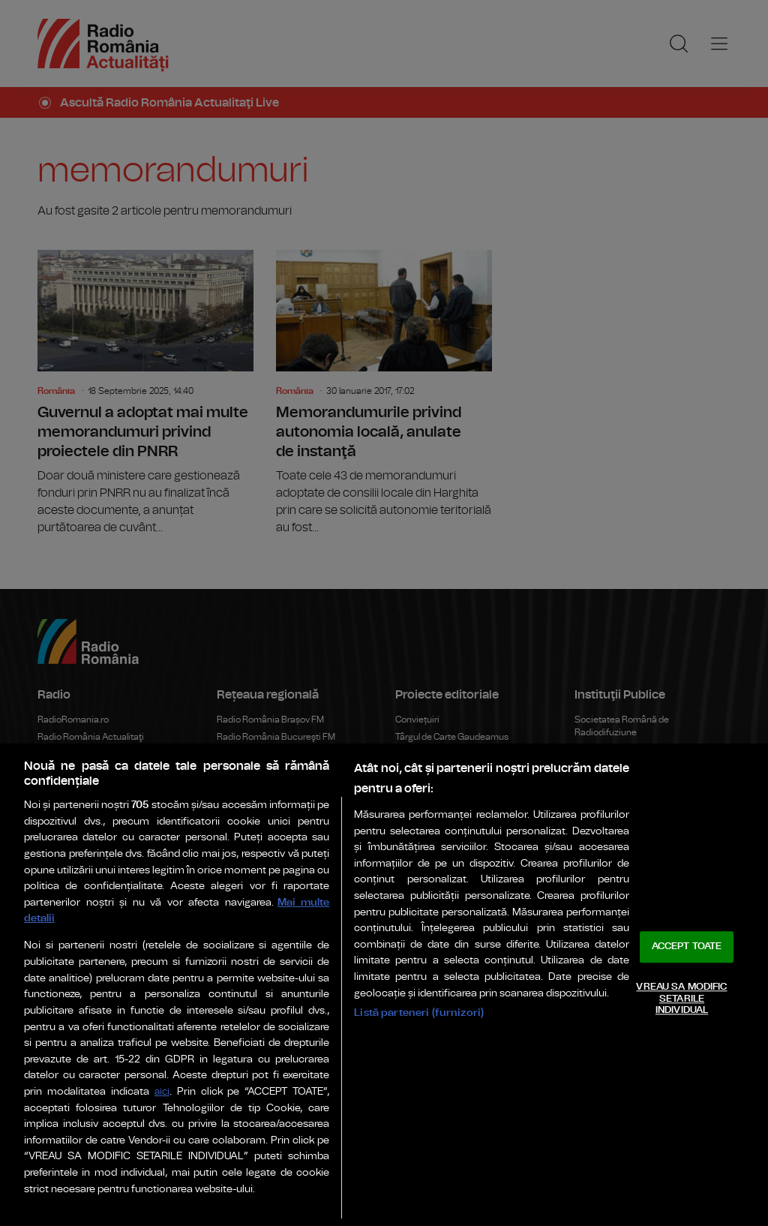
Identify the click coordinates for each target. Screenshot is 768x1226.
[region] (384, 985)
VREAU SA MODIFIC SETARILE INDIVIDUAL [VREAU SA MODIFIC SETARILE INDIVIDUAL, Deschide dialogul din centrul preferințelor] (681, 998)
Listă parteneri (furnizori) (419, 1012)
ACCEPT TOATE (687, 947)
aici (162, 1092)
